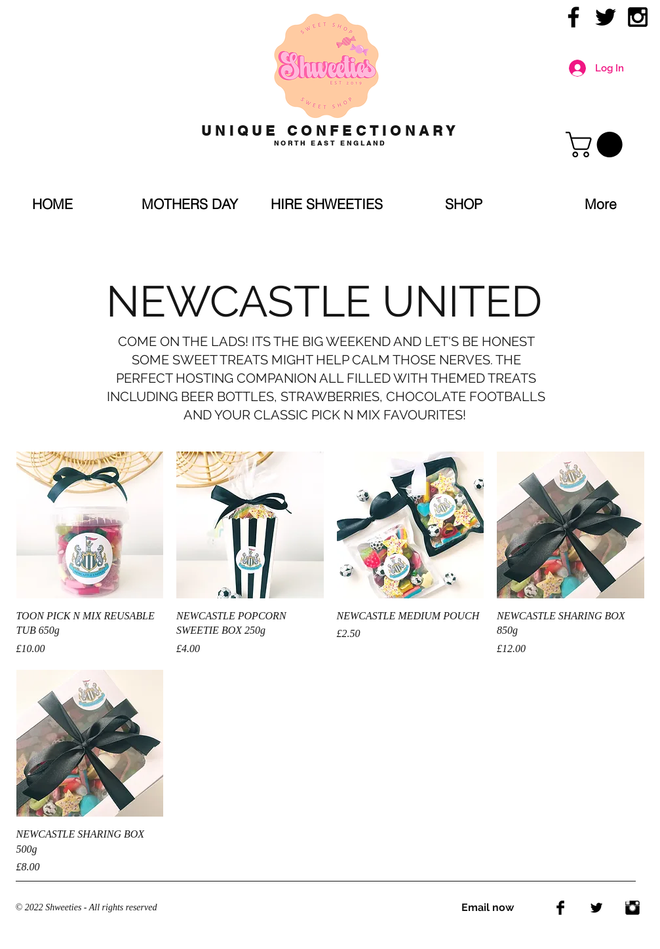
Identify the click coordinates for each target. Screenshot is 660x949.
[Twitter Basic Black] (596, 908)
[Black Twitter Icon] (605, 17)
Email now (487, 907)
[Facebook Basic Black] (560, 908)
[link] (597, 144)
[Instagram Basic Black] (632, 908)
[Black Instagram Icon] (637, 17)
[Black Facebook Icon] (573, 17)
